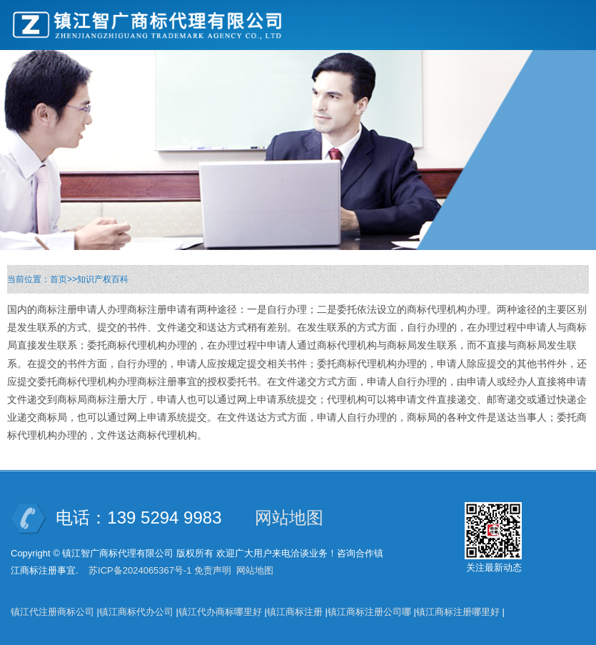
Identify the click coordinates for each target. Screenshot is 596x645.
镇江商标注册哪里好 (458, 611)
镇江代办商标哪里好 (220, 611)
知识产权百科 (102, 279)
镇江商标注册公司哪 (369, 611)
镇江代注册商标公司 (52, 611)
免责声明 (212, 570)
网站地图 (289, 517)
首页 (58, 279)
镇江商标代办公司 (136, 611)
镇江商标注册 (295, 611)
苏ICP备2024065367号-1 (140, 570)
